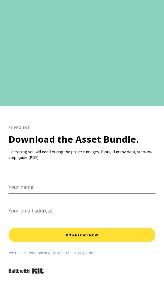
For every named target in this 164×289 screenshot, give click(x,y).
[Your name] (82, 187)
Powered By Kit (26, 271)
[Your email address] (82, 210)
